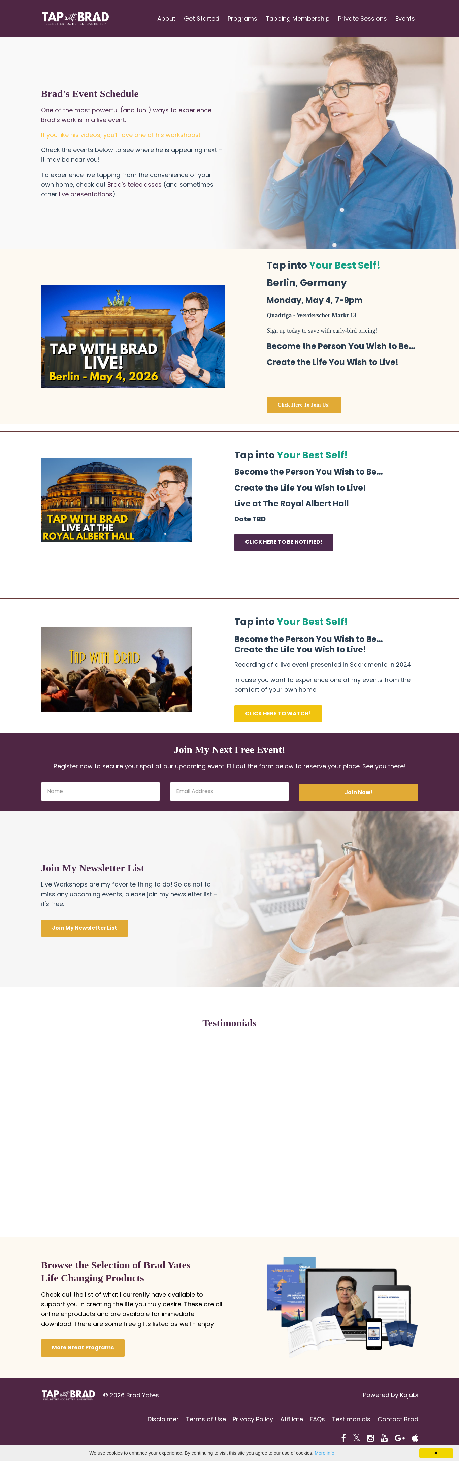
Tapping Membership (298, 18)
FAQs (314, 1419)
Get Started (201, 18)
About (166, 18)
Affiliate (287, 1419)
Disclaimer (154, 1419)
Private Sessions (362, 18)
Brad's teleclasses (134, 184)
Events (405, 18)
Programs (242, 18)
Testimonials (350, 1419)
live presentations (85, 194)
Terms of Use (198, 1419)
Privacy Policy (247, 1419)
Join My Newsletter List (84, 928)
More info (324, 1453)
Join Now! (359, 792)
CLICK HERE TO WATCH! (278, 713)
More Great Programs (83, 1347)
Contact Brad (398, 1419)
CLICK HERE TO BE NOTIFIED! (284, 542)
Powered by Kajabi (390, 1395)
